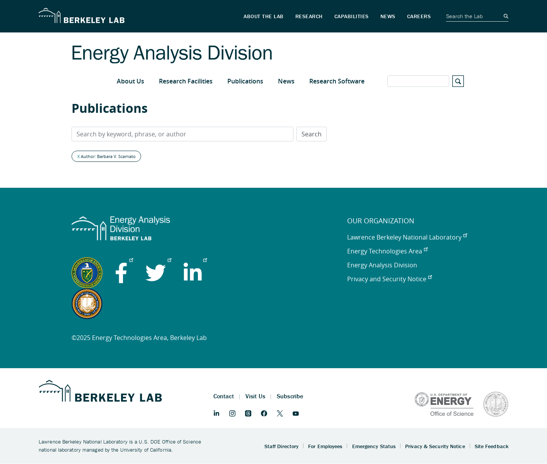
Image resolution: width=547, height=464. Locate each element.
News (286, 81)
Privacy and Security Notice (389, 279)
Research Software (337, 81)
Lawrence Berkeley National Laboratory (407, 237)
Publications (245, 81)
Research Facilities (186, 81)
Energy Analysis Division (382, 265)
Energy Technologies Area (387, 251)
